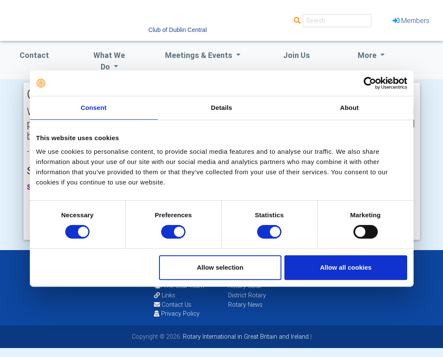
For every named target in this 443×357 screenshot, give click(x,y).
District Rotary (247, 295)
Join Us (296, 55)
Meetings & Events (199, 55)
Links (164, 295)
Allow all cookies (346, 267)
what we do (109, 61)
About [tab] (349, 107)
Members (411, 20)
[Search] (336, 20)
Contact (34, 55)
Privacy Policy (177, 313)
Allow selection (220, 267)
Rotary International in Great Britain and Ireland (245, 336)
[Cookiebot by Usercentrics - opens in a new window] (370, 83)
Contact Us (172, 304)
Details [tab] (221, 107)
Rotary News (245, 304)
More (368, 55)
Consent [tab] (94, 107)
